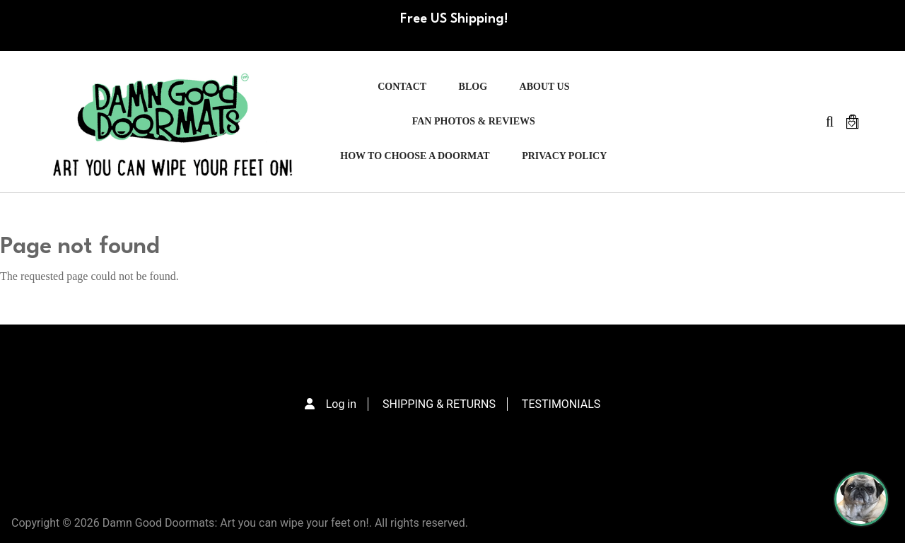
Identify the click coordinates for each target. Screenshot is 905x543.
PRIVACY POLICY (564, 156)
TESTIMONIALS (561, 404)
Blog (473, 86)
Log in (341, 404)
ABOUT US (545, 86)
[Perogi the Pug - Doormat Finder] (861, 499)
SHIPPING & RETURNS (439, 404)
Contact (402, 86)
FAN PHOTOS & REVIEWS (473, 121)
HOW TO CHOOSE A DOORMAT (414, 156)
